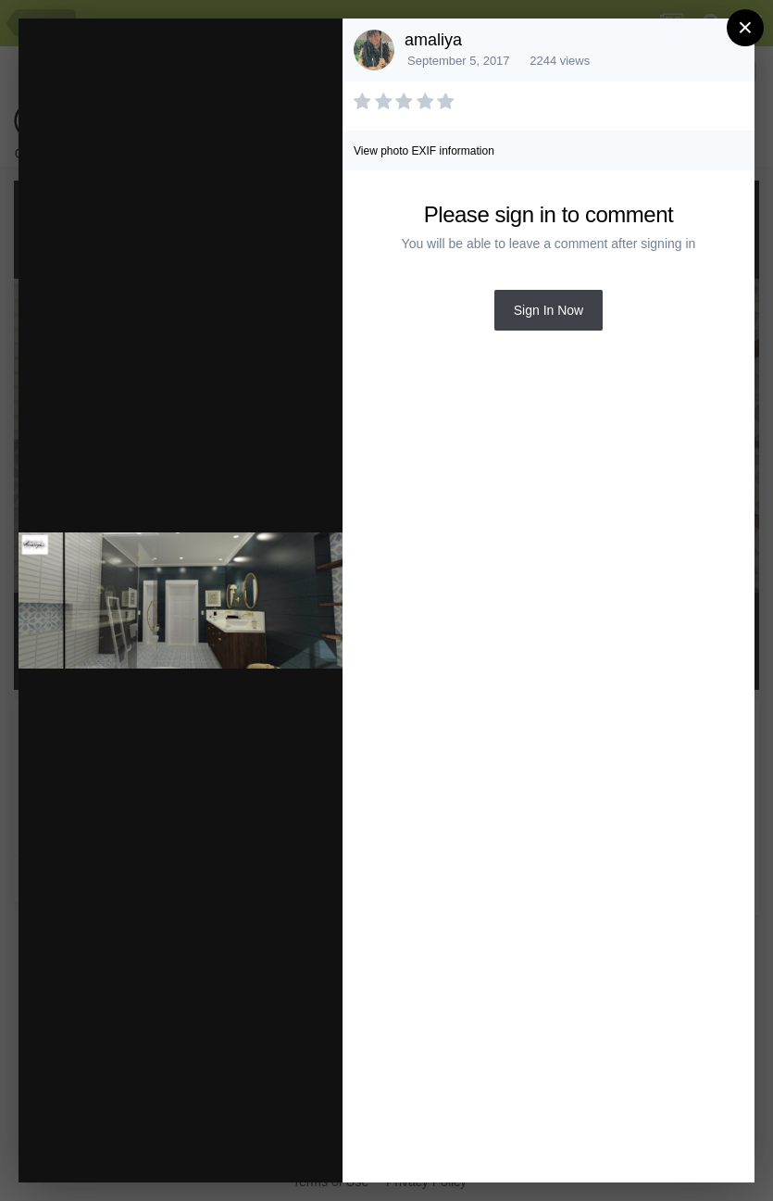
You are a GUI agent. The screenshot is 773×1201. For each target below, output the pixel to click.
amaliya (433, 40)
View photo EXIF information (424, 150)
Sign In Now (548, 310)
